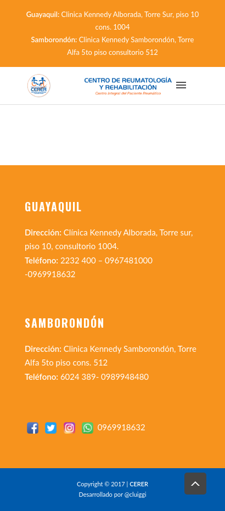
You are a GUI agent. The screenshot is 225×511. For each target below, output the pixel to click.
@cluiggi (136, 494)
